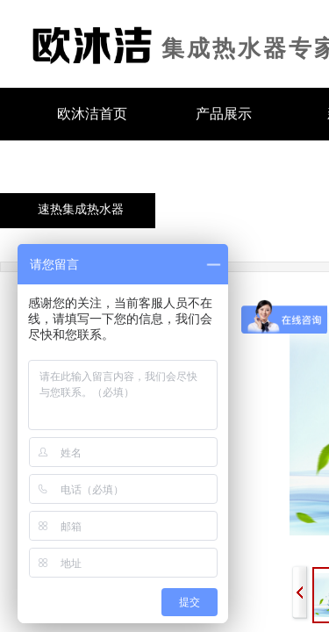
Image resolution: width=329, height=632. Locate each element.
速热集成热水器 (81, 209)
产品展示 (224, 113)
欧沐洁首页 (92, 113)
